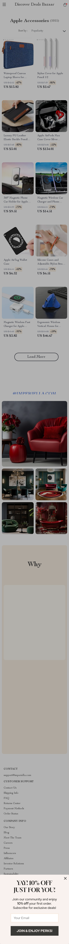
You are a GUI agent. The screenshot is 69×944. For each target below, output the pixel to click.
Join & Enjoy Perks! (34, 931)
